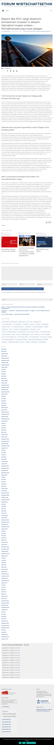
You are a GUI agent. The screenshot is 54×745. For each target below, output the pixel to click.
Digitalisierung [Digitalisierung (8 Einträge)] (37, 321)
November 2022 (5, 441)
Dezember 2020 (5, 493)
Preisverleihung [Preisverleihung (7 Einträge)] (22, 331)
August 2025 (4, 367)
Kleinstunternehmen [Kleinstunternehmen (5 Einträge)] (19, 326)
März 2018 (3, 567)
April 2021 (3, 484)
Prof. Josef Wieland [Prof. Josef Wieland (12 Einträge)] (34, 336)
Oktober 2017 (4, 578)
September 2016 (5, 607)
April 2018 (3, 564)
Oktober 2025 (4, 362)
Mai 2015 (3, 630)
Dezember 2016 (5, 600)
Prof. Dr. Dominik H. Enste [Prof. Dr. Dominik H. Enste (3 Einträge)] (8, 334)
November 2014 (5, 636)
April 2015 (3, 632)
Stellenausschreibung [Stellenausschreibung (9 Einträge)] (14, 342)
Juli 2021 (3, 477)
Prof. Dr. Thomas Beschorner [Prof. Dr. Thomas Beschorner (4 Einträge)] (9, 336)
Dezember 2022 (5, 439)
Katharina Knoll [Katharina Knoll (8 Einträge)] (6, 326)
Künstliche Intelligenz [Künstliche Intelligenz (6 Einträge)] (38, 326)
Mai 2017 (3, 589)
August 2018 (4, 556)
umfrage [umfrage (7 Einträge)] (27, 342)
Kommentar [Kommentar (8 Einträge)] (28, 326)
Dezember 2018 (5, 547)
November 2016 (5, 603)
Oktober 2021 (4, 470)
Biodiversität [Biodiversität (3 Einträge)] (14, 321)
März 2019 (3, 540)
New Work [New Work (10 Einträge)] (16, 329)
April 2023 (3, 430)
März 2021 (3, 486)
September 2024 (5, 392)
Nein (24, 742)
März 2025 (3, 378)
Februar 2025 (4, 380)
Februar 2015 (4, 634)
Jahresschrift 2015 (6, 724)
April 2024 (3, 403)
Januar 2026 (4, 356)
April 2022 (3, 457)
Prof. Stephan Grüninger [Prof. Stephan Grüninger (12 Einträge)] (21, 339)
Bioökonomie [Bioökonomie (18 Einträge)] (22, 321)
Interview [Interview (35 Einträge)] (37, 324)
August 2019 (4, 529)
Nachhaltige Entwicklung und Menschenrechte (37, 31)
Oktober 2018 (4, 551)
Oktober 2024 (4, 389)
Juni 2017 (3, 587)
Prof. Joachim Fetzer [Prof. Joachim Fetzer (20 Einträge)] (23, 336)
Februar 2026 (4, 353)
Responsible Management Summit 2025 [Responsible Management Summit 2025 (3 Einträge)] (38, 339)
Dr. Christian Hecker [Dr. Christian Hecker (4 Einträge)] (7, 324)
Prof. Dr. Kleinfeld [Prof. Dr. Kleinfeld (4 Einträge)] (45, 334)
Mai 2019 (3, 535)
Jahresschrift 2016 (6, 722)
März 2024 (3, 405)
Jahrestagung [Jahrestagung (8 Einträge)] (45, 324)
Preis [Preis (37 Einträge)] (38, 329)
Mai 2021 (3, 481)
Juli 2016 (3, 612)
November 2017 (5, 576)
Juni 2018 (3, 560)
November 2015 (5, 625)
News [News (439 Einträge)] (11, 329)
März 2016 (3, 618)
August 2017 (4, 582)
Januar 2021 (4, 490)
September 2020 (5, 499)
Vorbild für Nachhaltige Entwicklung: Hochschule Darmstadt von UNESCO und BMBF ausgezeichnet (26, 251)
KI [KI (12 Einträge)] (11, 326)
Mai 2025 (3, 374)
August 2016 (4, 609)
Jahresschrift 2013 (6, 729)
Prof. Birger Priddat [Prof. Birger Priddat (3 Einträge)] (45, 331)
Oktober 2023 (4, 416)
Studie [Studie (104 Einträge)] (22, 342)
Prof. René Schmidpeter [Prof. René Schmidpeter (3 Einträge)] (8, 339)
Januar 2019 (4, 544)
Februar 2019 (4, 542)
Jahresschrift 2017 (6, 719)
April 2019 (3, 538)
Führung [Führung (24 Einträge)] (32, 324)
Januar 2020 (4, 517)
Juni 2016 (3, 614)
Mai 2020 (3, 508)
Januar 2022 (4, 463)
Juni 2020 (3, 506)
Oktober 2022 (4, 443)
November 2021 (5, 468)
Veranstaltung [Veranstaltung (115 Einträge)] (34, 342)
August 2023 (4, 421)
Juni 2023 (3, 425)
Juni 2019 (3, 533)
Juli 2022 (3, 450)
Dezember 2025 (5, 358)
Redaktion (7, 31)
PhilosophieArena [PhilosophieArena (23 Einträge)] (24, 329)
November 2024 (5, 387)
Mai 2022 (3, 454)
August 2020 (4, 502)
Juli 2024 (3, 396)
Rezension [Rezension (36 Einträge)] (4, 342)
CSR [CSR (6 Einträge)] (31, 321)
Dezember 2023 (5, 412)
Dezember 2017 (5, 573)
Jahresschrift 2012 (6, 731)
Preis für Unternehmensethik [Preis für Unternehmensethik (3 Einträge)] (9, 331)
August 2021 (4, 475)
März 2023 (3, 432)
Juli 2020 (3, 504)
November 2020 (5, 495)
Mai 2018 (3, 562)
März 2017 (3, 594)
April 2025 (3, 376)
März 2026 (3, 351)
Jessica (3, 307)
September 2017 (5, 580)
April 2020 (3, 511)
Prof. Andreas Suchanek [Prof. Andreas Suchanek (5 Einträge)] (33, 331)
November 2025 (5, 360)
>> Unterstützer (5, 706)
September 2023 (5, 418)
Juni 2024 (3, 398)
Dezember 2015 (5, 623)
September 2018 (5, 553)
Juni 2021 (3, 479)
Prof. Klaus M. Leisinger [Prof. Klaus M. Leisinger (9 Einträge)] (46, 336)
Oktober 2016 (4, 605)
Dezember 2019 (5, 520)
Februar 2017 (4, 596)
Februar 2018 (4, 569)
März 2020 (3, 513)
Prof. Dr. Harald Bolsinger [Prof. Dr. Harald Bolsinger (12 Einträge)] (22, 334)
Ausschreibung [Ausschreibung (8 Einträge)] (5, 321)
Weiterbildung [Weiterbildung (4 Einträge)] (42, 342)
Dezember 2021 (5, 466)
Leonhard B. (4, 310)
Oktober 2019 (4, 524)
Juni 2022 (3, 452)
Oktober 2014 (4, 639)
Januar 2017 (4, 598)
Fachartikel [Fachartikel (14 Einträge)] (25, 324)
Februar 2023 (4, 434)
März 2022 (3, 459)
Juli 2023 (3, 423)
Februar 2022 (4, 461)
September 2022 (5, 445)
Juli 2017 (3, 585)
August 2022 (4, 448)
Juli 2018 (3, 558)
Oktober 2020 (4, 497)
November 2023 (5, 414)
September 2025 (5, 365)
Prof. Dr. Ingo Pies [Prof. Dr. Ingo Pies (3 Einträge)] (34, 334)
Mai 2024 (3, 400)
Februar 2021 (4, 488)
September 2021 (5, 472)
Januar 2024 (4, 409)
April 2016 (3, 616)
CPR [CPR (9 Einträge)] (28, 321)
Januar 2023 (4, 436)
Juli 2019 (3, 531)
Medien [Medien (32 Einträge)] (46, 326)
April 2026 (3, 349)
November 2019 (5, 522)
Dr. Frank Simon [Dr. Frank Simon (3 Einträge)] (17, 324)
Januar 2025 (4, 383)
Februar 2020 (4, 515)
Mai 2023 (3, 427)
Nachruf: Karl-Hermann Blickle (22, 314)
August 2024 (4, 394)
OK (20, 742)
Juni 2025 (3, 371)
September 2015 (5, 627)
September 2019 (5, 526)
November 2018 (5, 549)
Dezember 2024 (5, 385)
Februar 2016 (4, 621)
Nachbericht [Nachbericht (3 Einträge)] (5, 329)
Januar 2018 (4, 571)
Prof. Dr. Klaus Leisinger (7, 314)
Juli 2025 (3, 369)
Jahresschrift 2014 (6, 726)
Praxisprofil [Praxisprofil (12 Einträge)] (33, 329)
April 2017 (3, 591)
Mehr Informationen (31, 742)
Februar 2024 (4, 407)
